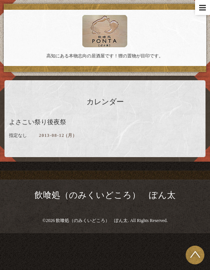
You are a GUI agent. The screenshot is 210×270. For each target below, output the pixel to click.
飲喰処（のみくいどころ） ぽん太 (105, 195)
